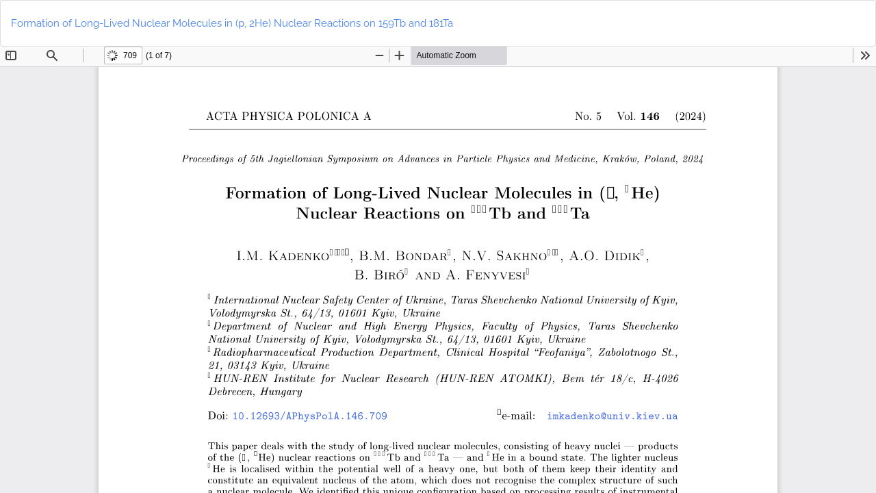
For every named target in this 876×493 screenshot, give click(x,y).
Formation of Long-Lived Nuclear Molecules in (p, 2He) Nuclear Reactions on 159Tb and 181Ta (232, 23)
